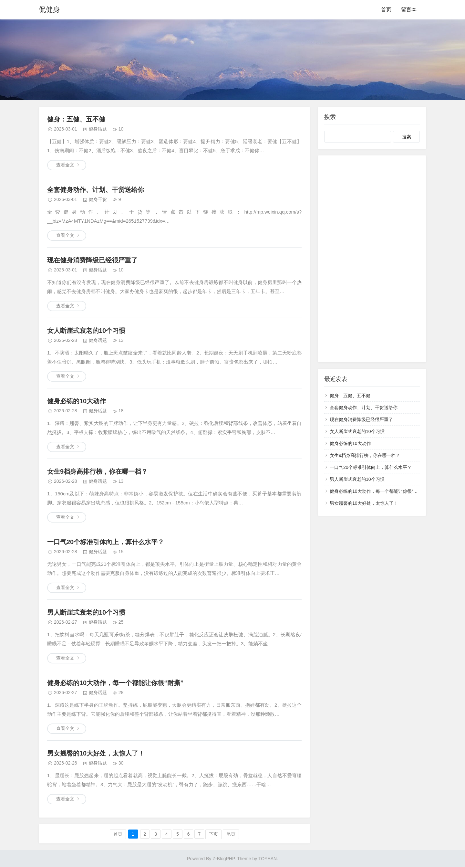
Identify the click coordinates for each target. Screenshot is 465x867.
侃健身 (49, 9)
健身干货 (98, 199)
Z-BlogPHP (223, 858)
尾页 (230, 834)
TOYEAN (267, 858)
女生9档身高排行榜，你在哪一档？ (97, 471)
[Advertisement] (372, 259)
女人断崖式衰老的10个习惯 (86, 330)
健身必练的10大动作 (76, 401)
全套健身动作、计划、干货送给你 (95, 189)
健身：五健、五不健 (76, 119)
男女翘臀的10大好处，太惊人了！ (96, 753)
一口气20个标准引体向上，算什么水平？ (105, 541)
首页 (386, 9)
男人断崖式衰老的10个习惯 (86, 612)
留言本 (409, 9)
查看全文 (65, 164)
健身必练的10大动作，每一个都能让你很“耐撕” (115, 682)
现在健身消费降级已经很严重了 (92, 260)
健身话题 (98, 129)
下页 (213, 834)
